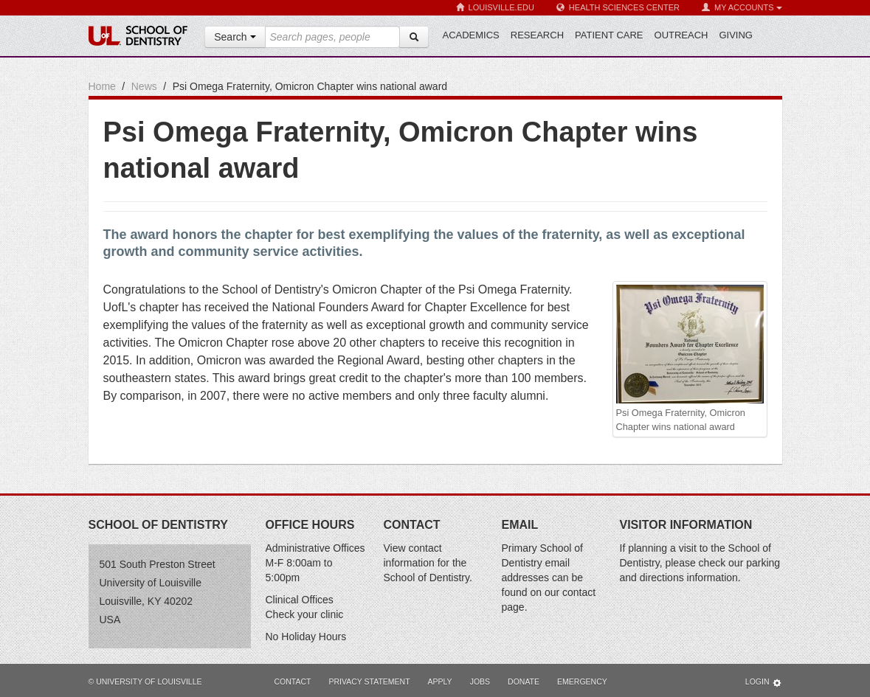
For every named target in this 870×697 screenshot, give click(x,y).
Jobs (480, 681)
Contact (293, 681)
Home (102, 86)
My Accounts (741, 8)
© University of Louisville (145, 681)
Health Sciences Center (618, 8)
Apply (440, 681)
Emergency (582, 681)
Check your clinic (305, 614)
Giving (736, 35)
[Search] (414, 37)
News (144, 86)
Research (537, 35)
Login (763, 682)
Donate (523, 681)
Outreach (681, 35)
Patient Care (609, 35)
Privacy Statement (369, 681)
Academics (471, 35)
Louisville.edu (495, 8)
